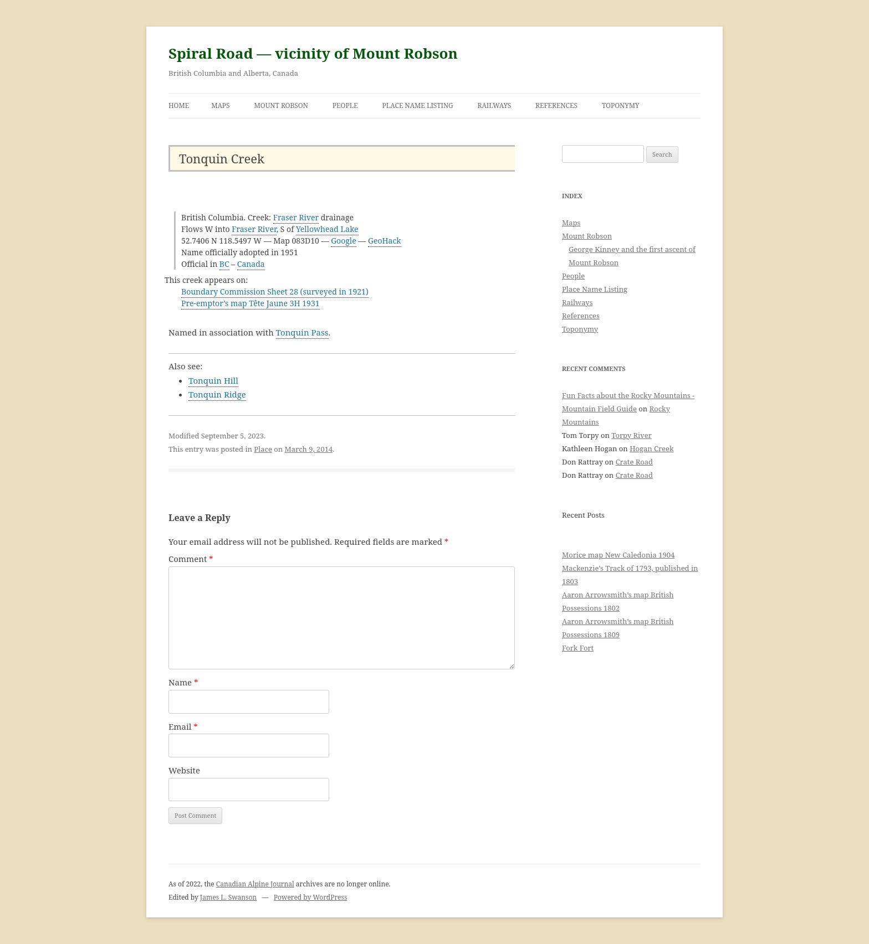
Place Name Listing (417, 105)
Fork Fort (578, 648)
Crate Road (634, 462)
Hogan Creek (652, 448)
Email (183, 726)
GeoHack (384, 240)
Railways (495, 105)
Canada (251, 264)
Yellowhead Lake (327, 229)
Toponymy (621, 105)
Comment (190, 558)
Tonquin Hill (213, 380)
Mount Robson (281, 105)
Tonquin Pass (302, 332)
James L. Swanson (228, 897)
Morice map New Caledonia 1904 (618, 555)
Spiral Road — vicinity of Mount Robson (313, 53)
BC (224, 264)
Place (263, 449)
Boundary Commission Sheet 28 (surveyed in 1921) (275, 291)
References (556, 105)
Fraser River (296, 217)
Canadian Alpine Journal (255, 884)
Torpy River (631, 435)
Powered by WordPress (310, 897)
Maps (220, 105)
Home (178, 105)
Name (183, 682)
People (345, 105)
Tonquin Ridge (217, 394)
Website (184, 770)
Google (343, 240)
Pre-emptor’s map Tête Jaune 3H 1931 (250, 303)
